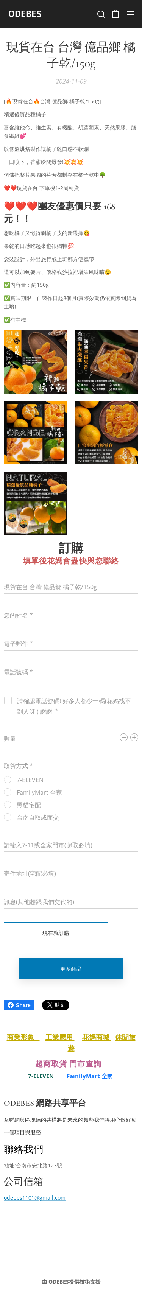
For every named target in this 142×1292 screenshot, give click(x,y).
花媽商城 (96, 1036)
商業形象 (23, 1036)
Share (19, 1005)
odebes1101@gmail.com (35, 1198)
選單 (130, 14)
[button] (100, 14)
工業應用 (60, 1036)
